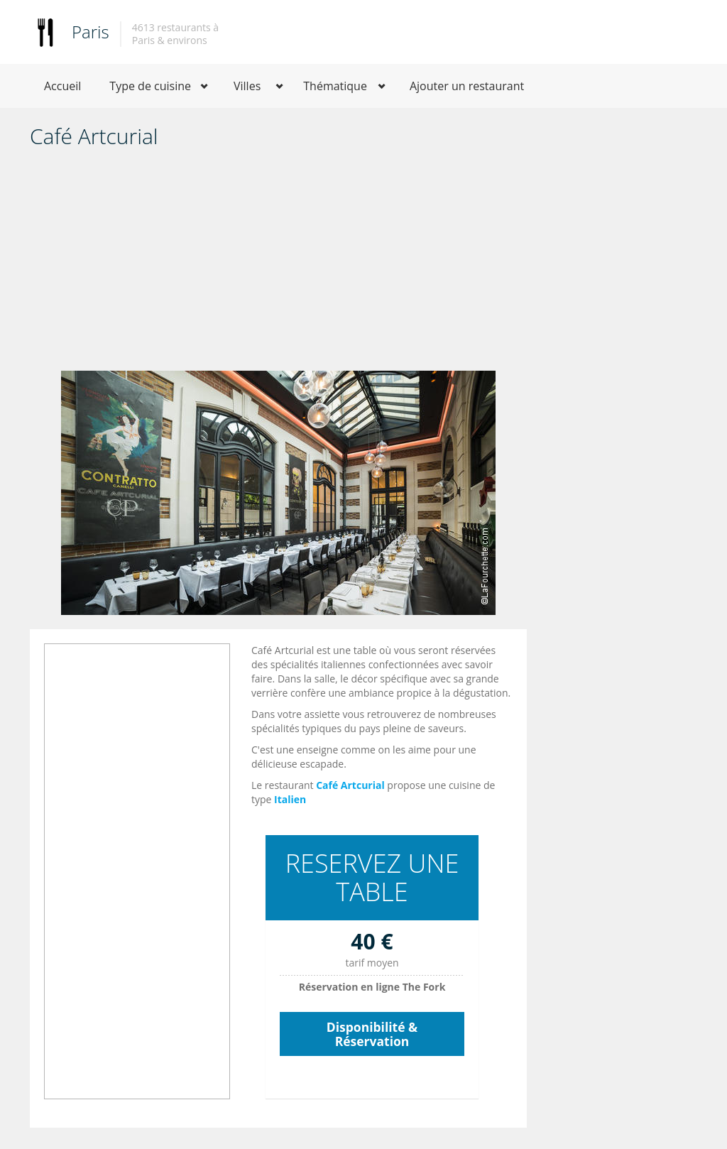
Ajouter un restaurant (467, 86)
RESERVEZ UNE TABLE (372, 877)
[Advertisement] (278, 264)
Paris (90, 31)
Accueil (62, 86)
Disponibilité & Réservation (372, 1034)
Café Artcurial (350, 785)
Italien (290, 799)
